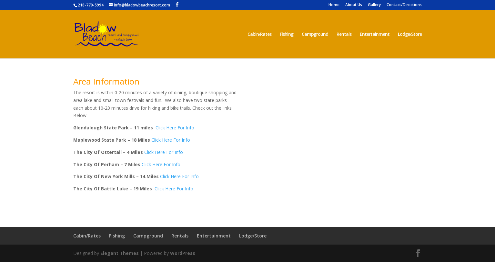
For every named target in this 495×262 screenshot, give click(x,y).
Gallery (374, 5)
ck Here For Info (163, 164)
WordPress (182, 253)
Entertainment (374, 34)
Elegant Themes (119, 253)
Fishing (286, 34)
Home (333, 5)
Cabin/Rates (259, 34)
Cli (144, 164)
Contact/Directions (404, 5)
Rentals (344, 34)
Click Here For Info (175, 128)
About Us (353, 5)
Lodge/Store (410, 34)
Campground (315, 34)
